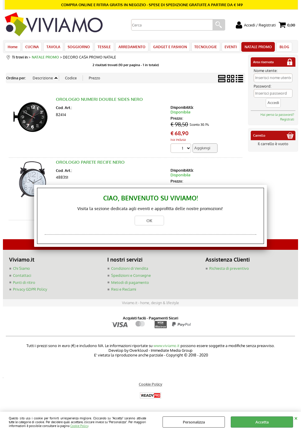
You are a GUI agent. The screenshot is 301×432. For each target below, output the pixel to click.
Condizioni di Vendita (129, 270)
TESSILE (102, 47)
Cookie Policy (79, 426)
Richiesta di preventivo (229, 270)
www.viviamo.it (166, 347)
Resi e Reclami (123, 291)
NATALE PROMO (253, 47)
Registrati (287, 121)
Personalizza (194, 422)
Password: (262, 88)
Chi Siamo (21, 270)
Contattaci (22, 277)
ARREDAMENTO (129, 47)
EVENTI (226, 47)
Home (13, 47)
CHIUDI (296, 418)
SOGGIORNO (77, 47)
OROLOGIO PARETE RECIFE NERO (90, 164)
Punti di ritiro (24, 284)
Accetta (262, 422)
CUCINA (31, 47)
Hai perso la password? (277, 116)
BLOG (279, 47)
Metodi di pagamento (130, 284)
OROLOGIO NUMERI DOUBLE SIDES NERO (99, 101)
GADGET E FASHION (167, 47)
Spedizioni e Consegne (131, 277)
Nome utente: (265, 72)
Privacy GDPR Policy (30, 291)
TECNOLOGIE (202, 47)
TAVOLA (52, 47)
